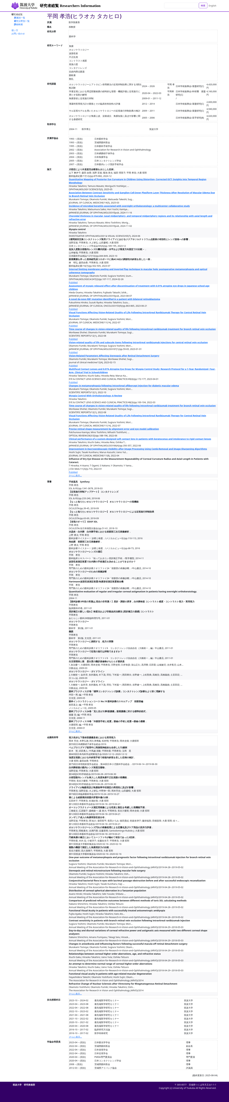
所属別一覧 (19, 17)
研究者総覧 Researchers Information (70, 6)
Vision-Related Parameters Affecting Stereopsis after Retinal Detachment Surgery (114, 355)
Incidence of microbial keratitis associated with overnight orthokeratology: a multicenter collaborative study (129, 205)
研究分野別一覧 (22, 21)
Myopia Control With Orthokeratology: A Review (95, 395)
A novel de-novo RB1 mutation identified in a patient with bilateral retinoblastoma (114, 299)
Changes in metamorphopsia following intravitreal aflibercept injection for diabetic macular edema (124, 385)
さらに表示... (75, 475)
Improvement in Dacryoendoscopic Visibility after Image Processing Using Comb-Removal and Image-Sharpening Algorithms (138, 448)
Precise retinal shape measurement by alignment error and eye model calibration (114, 428)
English (212, 5)
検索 (203, 5)
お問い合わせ (18, 33)
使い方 (14, 30)
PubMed (73, 282)
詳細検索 (18, 24)
